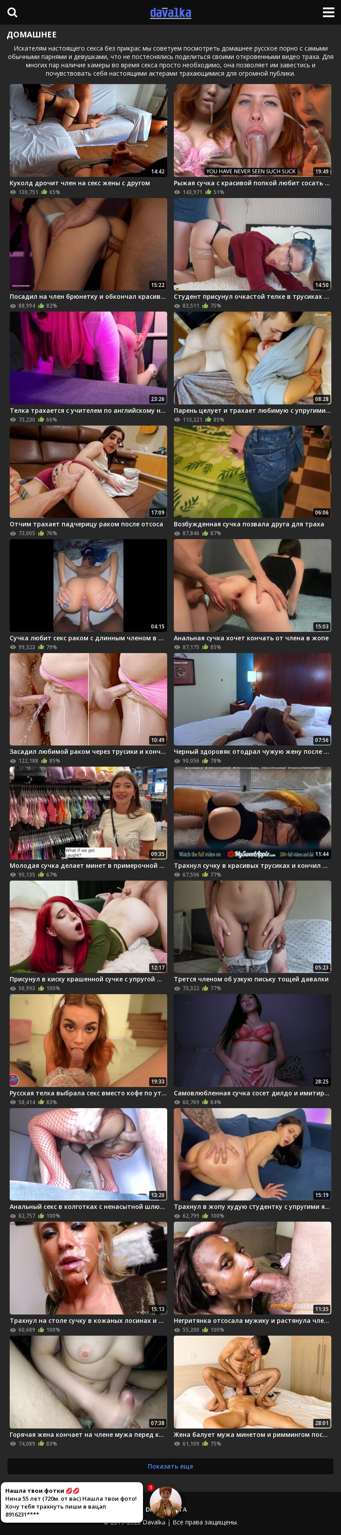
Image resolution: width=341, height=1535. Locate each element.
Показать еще (170, 1466)
